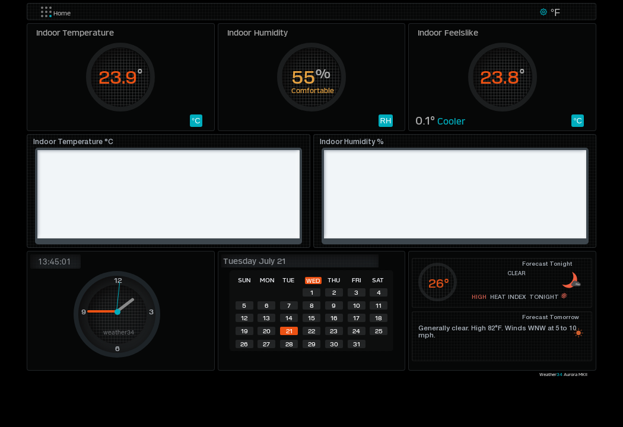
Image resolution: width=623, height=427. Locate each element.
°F (554, 13)
